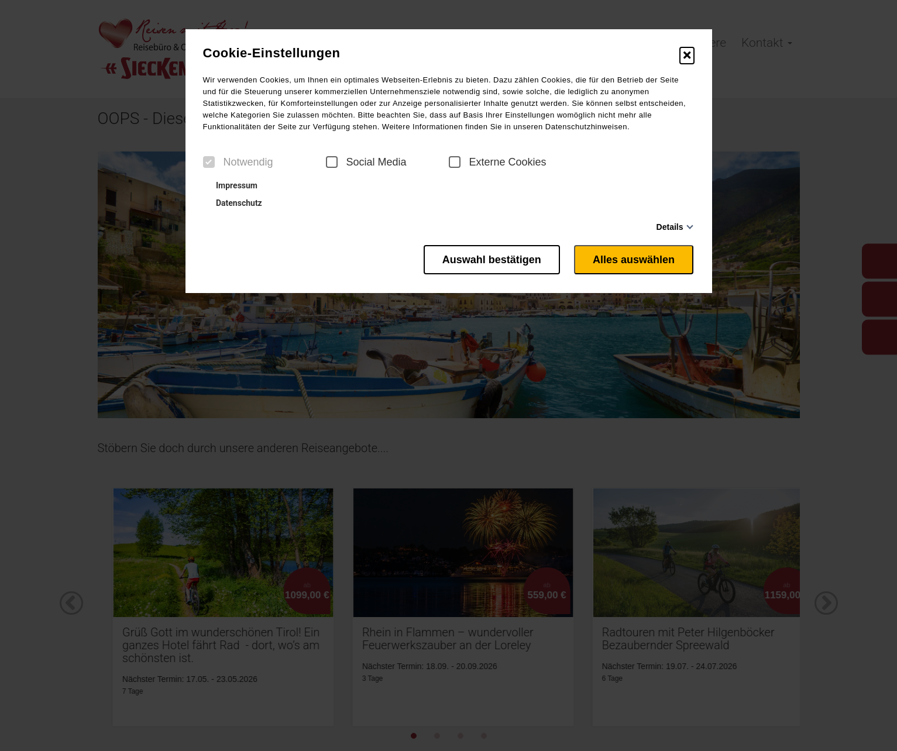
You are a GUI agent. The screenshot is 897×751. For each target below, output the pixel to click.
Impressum (231, 185)
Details (670, 227)
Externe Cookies (498, 162)
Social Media (366, 162)
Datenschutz (234, 203)
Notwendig (238, 162)
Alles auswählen (634, 259)
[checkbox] (209, 162)
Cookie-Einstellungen (272, 53)
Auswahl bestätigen (488, 259)
